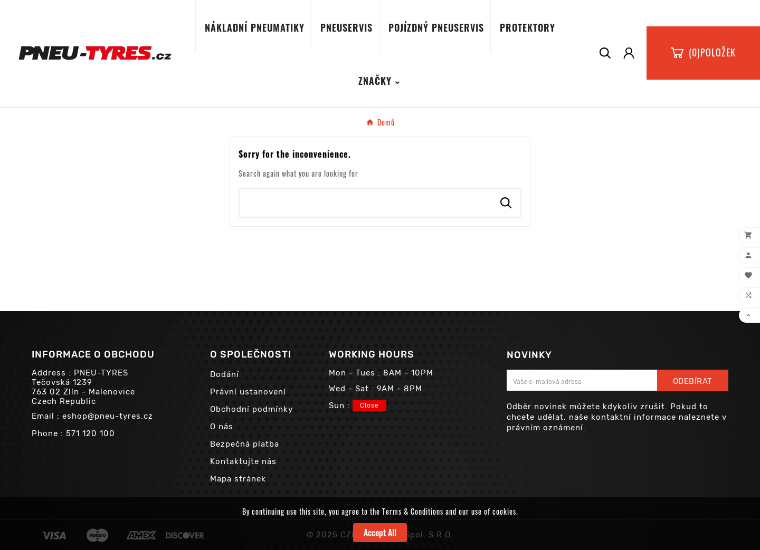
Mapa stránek (238, 479)
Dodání (224, 374)
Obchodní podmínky (251, 409)
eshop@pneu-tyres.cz (107, 416)
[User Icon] (629, 53)
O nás (221, 426)
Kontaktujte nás (243, 461)
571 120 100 (90, 433)
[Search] (366, 203)
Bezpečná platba (244, 444)
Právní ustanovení (248, 392)
